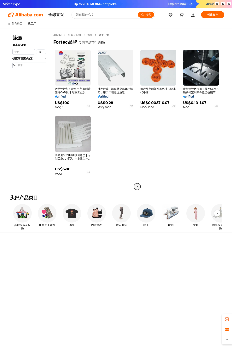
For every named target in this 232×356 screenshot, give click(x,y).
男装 (90, 35)
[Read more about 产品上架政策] (101, 341)
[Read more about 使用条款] (150, 341)
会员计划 (102, 257)
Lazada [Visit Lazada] (121, 335)
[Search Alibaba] (105, 15)
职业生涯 (191, 272)
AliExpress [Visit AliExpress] (55, 335)
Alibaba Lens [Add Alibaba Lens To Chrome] (19, 318)
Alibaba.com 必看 (107, 272)
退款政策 (57, 257)
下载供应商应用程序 (153, 279)
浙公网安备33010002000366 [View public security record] (171, 348)
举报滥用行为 (16, 279)
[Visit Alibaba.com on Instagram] (204, 288)
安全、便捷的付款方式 (65, 250)
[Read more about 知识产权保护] (120, 341)
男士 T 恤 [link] (103, 35)
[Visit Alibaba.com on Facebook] (187, 288)
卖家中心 (146, 257)
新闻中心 (191, 265)
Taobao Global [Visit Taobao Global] (137, 335)
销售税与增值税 (106, 265)
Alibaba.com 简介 (196, 250)
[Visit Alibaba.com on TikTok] (216, 288)
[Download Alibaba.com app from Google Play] (211, 318)
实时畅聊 (13, 257)
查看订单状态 (16, 265)
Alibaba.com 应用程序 (137, 318)
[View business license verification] (149, 349)
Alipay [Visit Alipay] (110, 335)
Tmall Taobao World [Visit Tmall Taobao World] (91, 335)
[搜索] (146, 15)
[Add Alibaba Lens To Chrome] (63, 318)
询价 (99, 250)
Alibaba (57, 35)
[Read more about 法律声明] (84, 341)
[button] (227, 339)
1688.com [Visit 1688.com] (71, 335)
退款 (10, 272)
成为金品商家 (149, 265)
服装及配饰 (74, 35)
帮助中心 (13, 250)
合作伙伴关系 (149, 272)
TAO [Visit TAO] (151, 335)
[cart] (182, 15)
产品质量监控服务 (63, 279)
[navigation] (29, 111)
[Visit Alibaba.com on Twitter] (199, 288)
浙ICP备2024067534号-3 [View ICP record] (209, 348)
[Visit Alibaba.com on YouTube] (210, 288)
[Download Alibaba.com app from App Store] (182, 318)
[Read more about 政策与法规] (69, 341)
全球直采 (56, 15)
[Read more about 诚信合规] (163, 341)
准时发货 (57, 265)
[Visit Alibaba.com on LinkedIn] (193, 288)
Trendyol (162, 335)
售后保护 (57, 272)
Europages (177, 335)
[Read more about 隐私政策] (136, 341)
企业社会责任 (194, 257)
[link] (227, 319)
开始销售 (146, 250)
